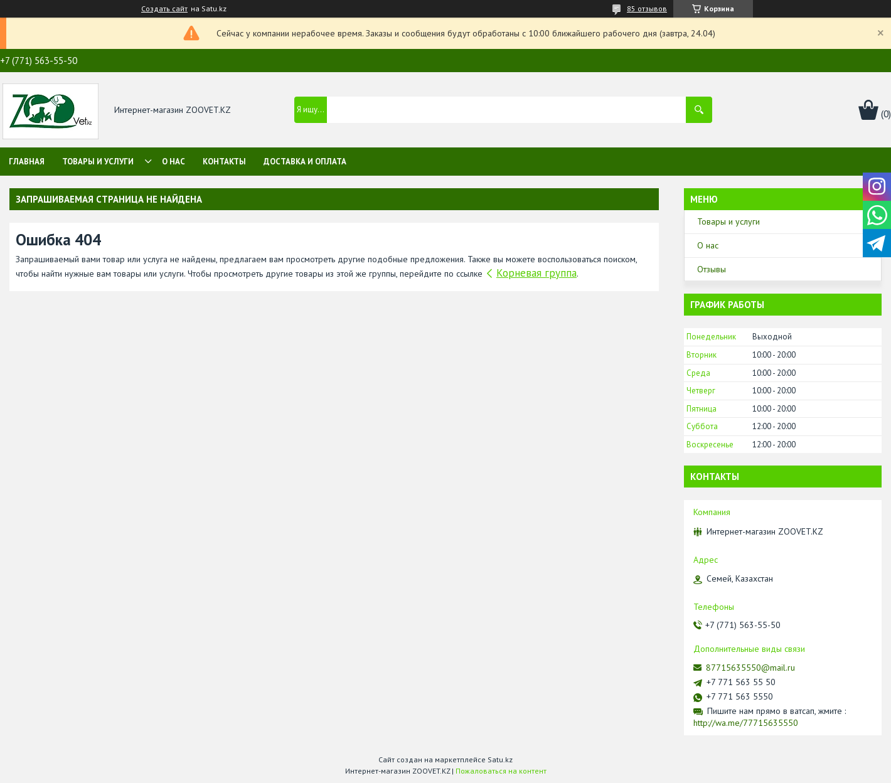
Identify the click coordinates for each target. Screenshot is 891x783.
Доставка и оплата (305, 161)
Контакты (224, 161)
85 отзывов (647, 8)
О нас (173, 161)
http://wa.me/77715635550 (745, 722)
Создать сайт (164, 8)
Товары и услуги (98, 161)
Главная (27, 161)
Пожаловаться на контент (501, 770)
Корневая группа (536, 273)
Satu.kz (500, 759)
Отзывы (711, 269)
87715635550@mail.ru (750, 667)
